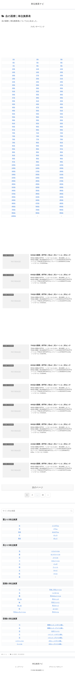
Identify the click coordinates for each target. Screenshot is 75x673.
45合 (61, 104)
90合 (61, 152)
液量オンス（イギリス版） (55, 625)
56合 (37, 117)
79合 (13, 142)
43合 (13, 104)
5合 (37, 62)
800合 (61, 209)
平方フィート (55, 602)
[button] (71, 511)
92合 (37, 155)
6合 (61, 62)
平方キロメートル (55, 596)
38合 (37, 97)
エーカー (55, 609)
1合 (13, 59)
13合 (13, 72)
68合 (37, 130)
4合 (13, 62)
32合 (37, 91)
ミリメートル (55, 551)
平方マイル (55, 612)
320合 (37, 187)
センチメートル (55, 554)
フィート (55, 567)
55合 (13, 117)
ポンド (55, 538)
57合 (61, 117)
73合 (13, 136)
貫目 (19, 538)
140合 (37, 168)
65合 (37, 126)
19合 (13, 78)
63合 (61, 123)
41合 (37, 101)
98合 (37, 161)
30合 (61, 88)
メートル (55, 557)
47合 (37, 107)
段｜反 (19, 605)
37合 (13, 97)
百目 (19, 532)
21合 (61, 78)
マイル (55, 573)
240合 (61, 177)
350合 (37, 190)
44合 (37, 104)
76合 (13, 139)
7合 (13, 66)
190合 (13, 174)
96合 (61, 158)
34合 (13, 94)
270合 (61, 181)
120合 (61, 165)
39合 (61, 97)
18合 (61, 75)
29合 (37, 88)
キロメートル (55, 561)
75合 (61, 136)
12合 (61, 69)
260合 (37, 181)
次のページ (37, 487)
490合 (13, 206)
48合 (61, 107)
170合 (37, 171)
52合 (13, 113)
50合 (37, 110)
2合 (37, 59)
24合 (61, 82)
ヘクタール (55, 593)
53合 (37, 113)
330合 (61, 187)
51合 (61, 110)
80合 (37, 142)
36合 (61, 94)
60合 (61, 120)
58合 (13, 120)
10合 (13, 69)
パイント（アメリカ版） (55, 637)
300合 (61, 184)
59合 (37, 120)
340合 (13, 190)
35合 (37, 94)
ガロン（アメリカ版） (55, 644)
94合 (13, 158)
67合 (13, 130)
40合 (13, 101)
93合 (61, 155)
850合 (13, 213)
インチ (55, 564)
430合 (13, 200)
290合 (37, 184)
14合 (37, 72)
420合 (61, 197)
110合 (37, 165)
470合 (37, 203)
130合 (13, 168)
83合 (37, 145)
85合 (13, 149)
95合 (37, 158)
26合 (37, 85)
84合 (61, 145)
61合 (13, 123)
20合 (37, 78)
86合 (37, 149)
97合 (13, 161)
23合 (37, 82)
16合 (13, 75)
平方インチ (55, 599)
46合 (13, 107)
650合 (61, 206)
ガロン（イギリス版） (55, 641)
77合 (37, 139)
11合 (37, 69)
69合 (61, 130)
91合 (13, 155)
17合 (37, 75)
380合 (37, 193)
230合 (37, 177)
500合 (37, 206)
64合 (13, 126)
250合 (13, 181)
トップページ (19, 667)
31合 (13, 91)
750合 (37, 209)
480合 (61, 203)
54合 (61, 113)
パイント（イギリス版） (55, 634)
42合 (61, 101)
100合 (13, 165)
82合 (13, 145)
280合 (13, 184)
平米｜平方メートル (55, 589)
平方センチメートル (19, 612)
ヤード (55, 570)
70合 (13, 133)
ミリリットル (19, 641)
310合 (13, 187)
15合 (61, 72)
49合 (13, 110)
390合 (61, 193)
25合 (13, 85)
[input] (37, 511)
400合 (13, 197)
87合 (61, 149)
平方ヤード (55, 605)
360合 (61, 190)
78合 (61, 139)
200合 (37, 174)
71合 (37, 133)
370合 (13, 193)
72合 (61, 133)
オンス (55, 535)
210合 (61, 174)
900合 (37, 213)
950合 (61, 213)
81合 (61, 142)
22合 (13, 82)
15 (43, 495)
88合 (13, 152)
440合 (37, 200)
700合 (13, 209)
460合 (13, 203)
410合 (37, 197)
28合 (13, 88)
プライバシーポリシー (56, 667)
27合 (61, 85)
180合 (61, 171)
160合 (13, 171)
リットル (19, 644)
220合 (13, 177)
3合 (61, 59)
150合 (61, 168)
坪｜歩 (19, 599)
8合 (37, 66)
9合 (61, 66)
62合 (37, 123)
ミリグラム (55, 525)
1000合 (13, 216)
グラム (55, 529)
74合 (37, 136)
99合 (61, 161)
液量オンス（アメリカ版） (55, 628)
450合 (61, 200)
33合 (61, 91)
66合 (61, 126)
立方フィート (55, 631)
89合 (37, 152)
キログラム (55, 532)
